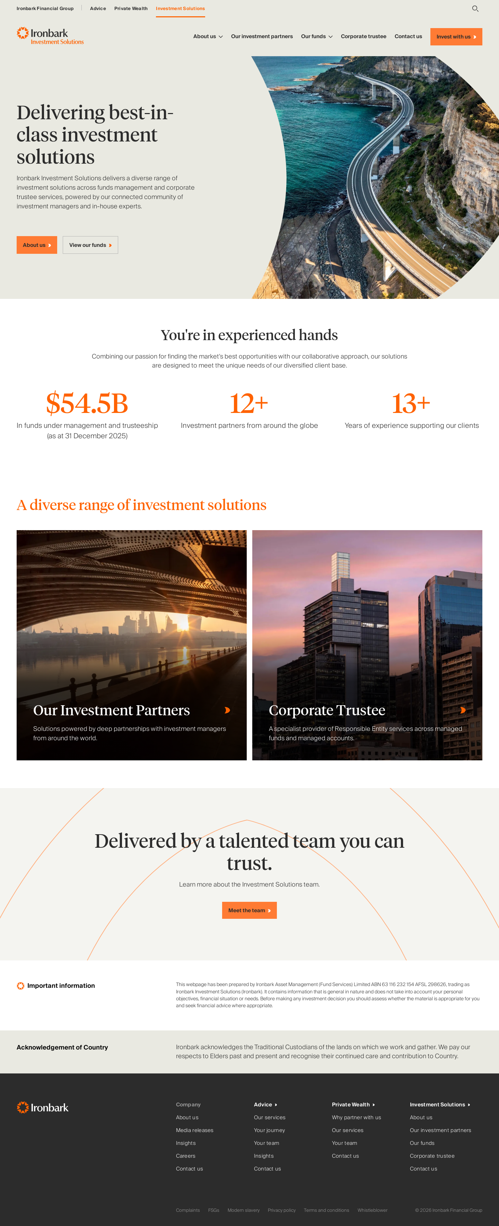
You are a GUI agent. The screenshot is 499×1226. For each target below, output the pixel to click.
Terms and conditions (326, 1210)
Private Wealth (131, 8)
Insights (186, 1143)
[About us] (37, 245)
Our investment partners (262, 36)
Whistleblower (372, 1210)
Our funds (317, 36)
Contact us (408, 36)
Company (188, 1104)
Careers (186, 1156)
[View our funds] (90, 245)
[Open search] (475, 8)
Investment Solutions (180, 8)
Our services (270, 1117)
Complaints (188, 1210)
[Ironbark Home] (93, 1108)
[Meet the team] (249, 910)
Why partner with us (357, 1117)
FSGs (213, 1210)
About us (208, 36)
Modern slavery (244, 1210)
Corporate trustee (363, 36)
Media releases (195, 1130)
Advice (98, 8)
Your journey (269, 1130)
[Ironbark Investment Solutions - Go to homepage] (50, 37)
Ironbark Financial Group (45, 8)
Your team (267, 1143)
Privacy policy (282, 1210)
